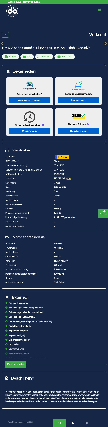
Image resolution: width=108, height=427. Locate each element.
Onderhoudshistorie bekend (28, 125)
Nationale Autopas (77, 124)
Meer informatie (29, 131)
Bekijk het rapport (78, 131)
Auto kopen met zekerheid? (29, 94)
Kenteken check (78, 100)
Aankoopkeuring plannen (29, 100)
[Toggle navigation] (99, 10)
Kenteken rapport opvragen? (78, 94)
